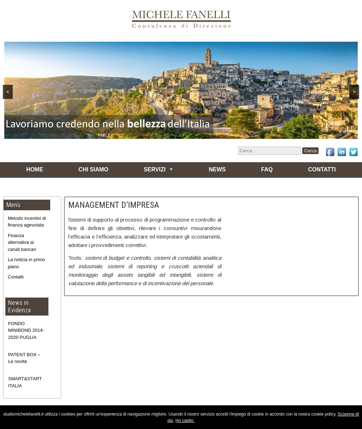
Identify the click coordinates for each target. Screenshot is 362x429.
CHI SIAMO (93, 169)
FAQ (267, 169)
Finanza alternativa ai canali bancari (22, 242)
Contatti (16, 277)
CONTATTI (322, 169)
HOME (34, 169)
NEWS (217, 169)
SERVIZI (155, 169)
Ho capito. (184, 420)
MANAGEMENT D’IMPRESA (113, 205)
